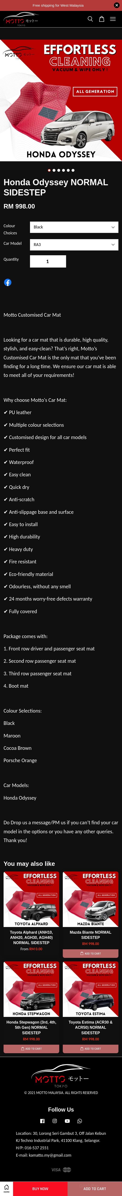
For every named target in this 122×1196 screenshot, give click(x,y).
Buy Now (40, 1188)
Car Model (13, 243)
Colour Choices (10, 229)
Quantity (11, 259)
